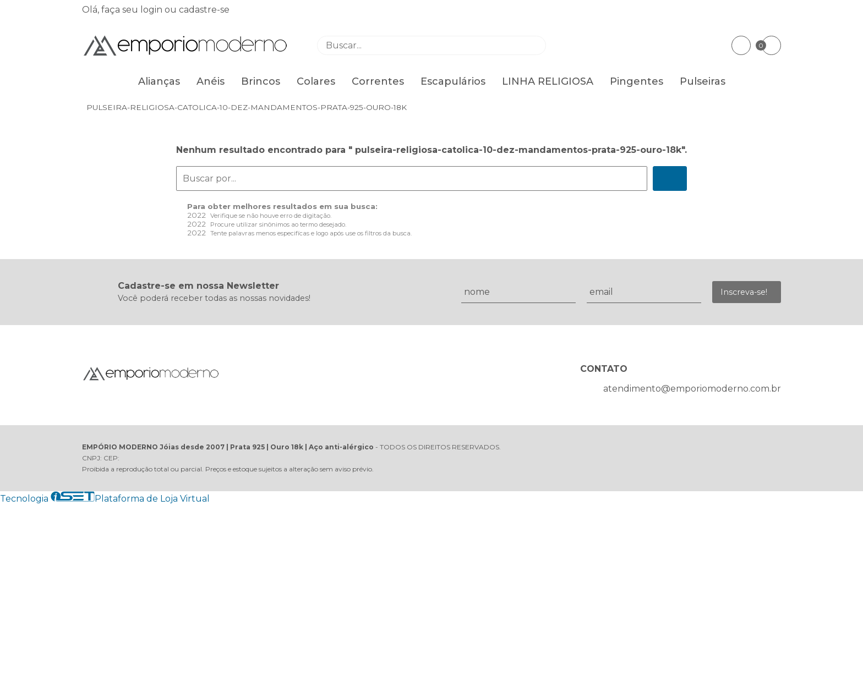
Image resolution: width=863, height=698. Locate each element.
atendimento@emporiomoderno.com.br (692, 388)
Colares (316, 81)
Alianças (159, 81)
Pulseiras (702, 81)
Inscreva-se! (743, 292)
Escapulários (452, 81)
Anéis (210, 81)
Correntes (378, 81)
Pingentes (636, 81)
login (152, 9)
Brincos (260, 81)
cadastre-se (204, 9)
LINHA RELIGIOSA (547, 81)
